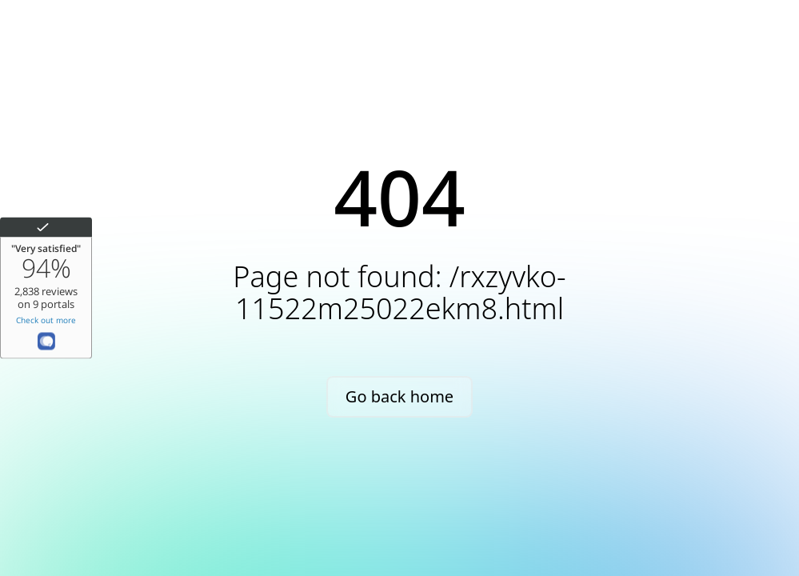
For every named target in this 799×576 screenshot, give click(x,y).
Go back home (399, 396)
